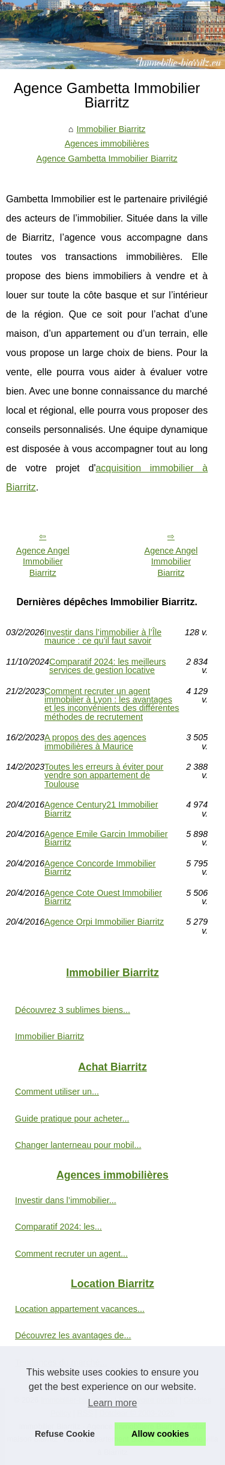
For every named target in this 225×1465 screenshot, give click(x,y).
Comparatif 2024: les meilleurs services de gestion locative (107, 666)
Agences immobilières (107, 143)
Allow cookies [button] (160, 1434)
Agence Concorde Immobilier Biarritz (100, 868)
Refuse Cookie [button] (65, 1434)
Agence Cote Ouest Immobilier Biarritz (103, 897)
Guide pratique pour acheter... (72, 1118)
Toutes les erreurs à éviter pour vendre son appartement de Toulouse (103, 775)
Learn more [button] (112, 1403)
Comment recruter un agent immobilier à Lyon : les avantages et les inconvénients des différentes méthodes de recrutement (111, 704)
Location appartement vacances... (80, 1309)
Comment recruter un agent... (71, 1253)
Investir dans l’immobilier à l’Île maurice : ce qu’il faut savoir (102, 636)
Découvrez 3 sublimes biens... (72, 1010)
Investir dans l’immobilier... (65, 1200)
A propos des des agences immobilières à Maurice (95, 742)
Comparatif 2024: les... (58, 1226)
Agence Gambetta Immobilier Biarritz (107, 158)
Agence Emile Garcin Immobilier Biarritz (106, 838)
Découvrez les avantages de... (73, 1335)
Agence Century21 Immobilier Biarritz (101, 809)
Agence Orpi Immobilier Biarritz (104, 921)
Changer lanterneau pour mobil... (78, 1145)
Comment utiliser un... (57, 1091)
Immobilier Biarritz (110, 129)
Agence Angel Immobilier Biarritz (43, 562)
